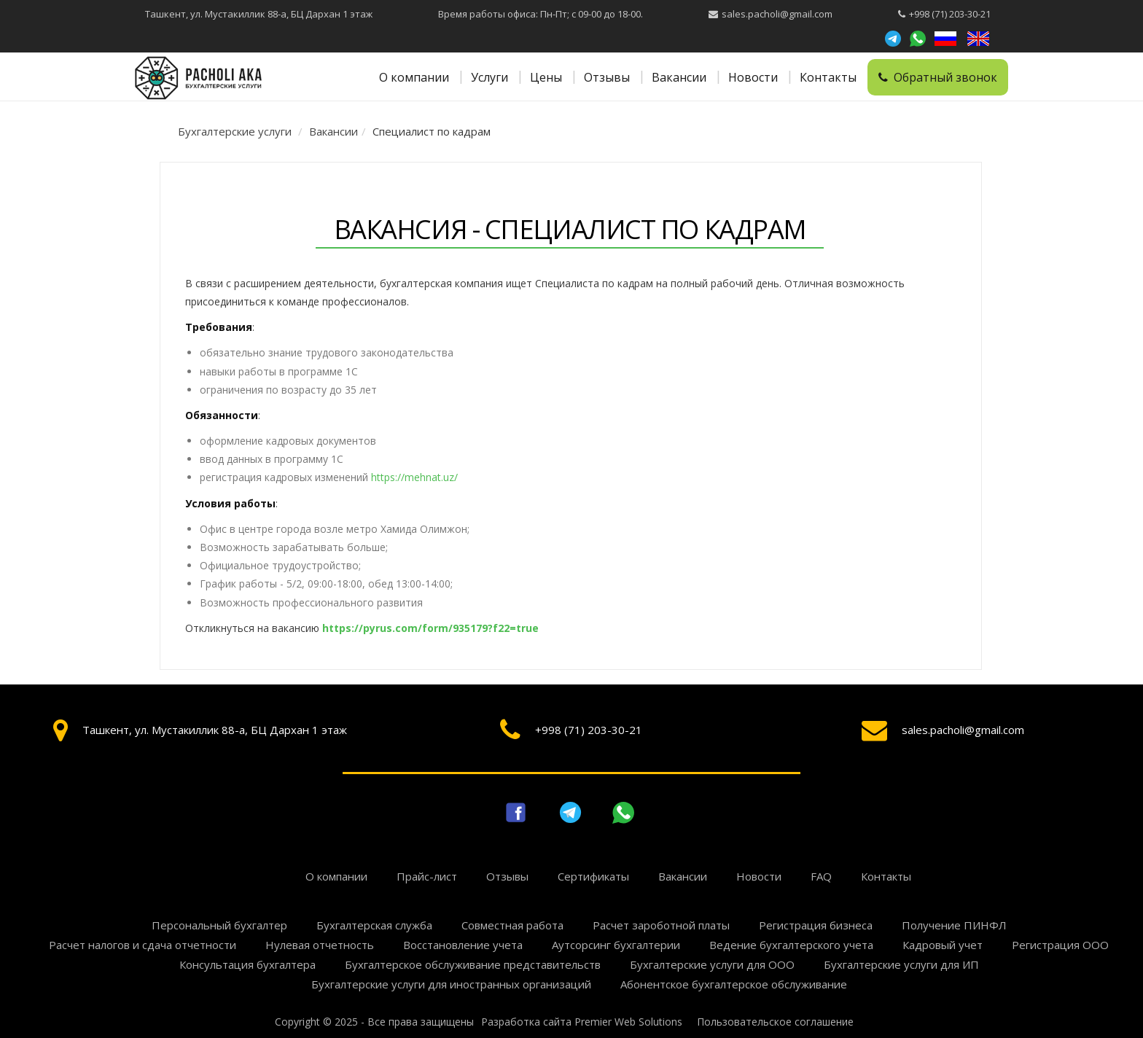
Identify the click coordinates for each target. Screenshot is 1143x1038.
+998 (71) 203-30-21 (950, 13)
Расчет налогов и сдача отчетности (142, 944)
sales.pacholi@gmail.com (777, 13)
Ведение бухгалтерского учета (791, 944)
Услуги (489, 77)
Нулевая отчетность (319, 944)
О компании (414, 77)
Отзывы (607, 77)
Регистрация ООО (1060, 944)
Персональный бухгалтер (219, 925)
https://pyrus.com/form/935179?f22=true (430, 628)
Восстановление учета (463, 944)
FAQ (821, 876)
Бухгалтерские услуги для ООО (712, 964)
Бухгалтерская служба (374, 925)
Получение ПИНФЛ (954, 925)
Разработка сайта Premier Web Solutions (581, 1022)
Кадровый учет (942, 944)
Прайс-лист (427, 876)
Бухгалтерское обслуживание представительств (473, 964)
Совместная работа (512, 925)
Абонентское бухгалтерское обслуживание (733, 984)
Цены (546, 77)
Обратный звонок (937, 77)
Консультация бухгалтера (247, 964)
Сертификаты (593, 876)
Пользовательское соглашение (775, 1022)
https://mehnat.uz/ (414, 477)
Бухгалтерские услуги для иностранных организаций (451, 984)
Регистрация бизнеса (816, 925)
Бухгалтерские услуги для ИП (901, 964)
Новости (753, 77)
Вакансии (679, 77)
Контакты (828, 77)
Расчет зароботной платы (661, 925)
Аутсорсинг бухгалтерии (616, 944)
